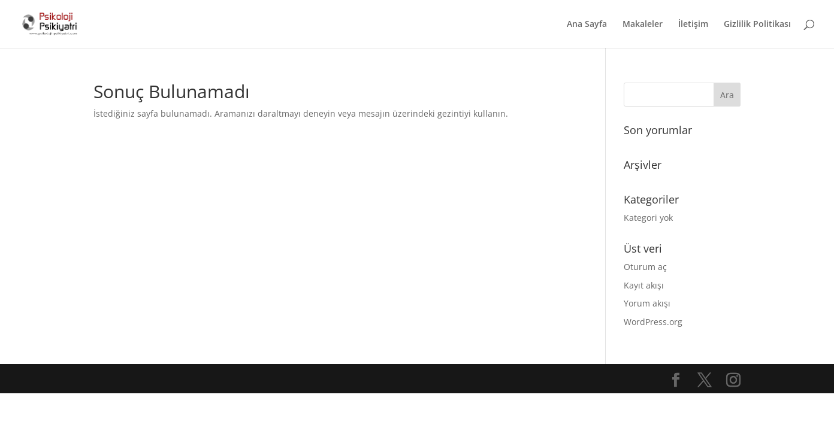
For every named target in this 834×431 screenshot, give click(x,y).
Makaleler (643, 24)
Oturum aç (645, 266)
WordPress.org (653, 321)
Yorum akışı (647, 303)
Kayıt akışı (644, 285)
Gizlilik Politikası (757, 24)
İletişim (693, 24)
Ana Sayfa (587, 24)
